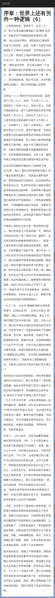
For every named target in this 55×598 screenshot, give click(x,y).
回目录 (6, 3)
